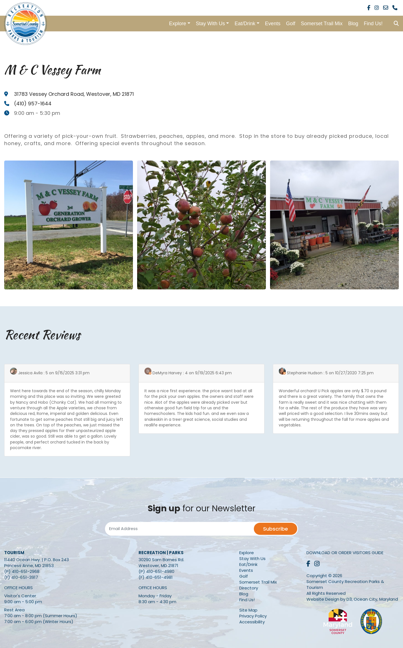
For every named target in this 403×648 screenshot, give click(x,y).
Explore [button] (177, 23)
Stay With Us (252, 558)
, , (74, 93)
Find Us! (373, 23)
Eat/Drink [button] (245, 23)
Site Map (248, 610)
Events (272, 23)
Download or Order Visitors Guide (344, 553)
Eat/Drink (248, 564)
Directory (248, 588)
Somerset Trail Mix (322, 23)
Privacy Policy (253, 616)
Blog (353, 23)
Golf (290, 23)
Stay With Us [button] (210, 23)
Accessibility (252, 622)
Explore (246, 553)
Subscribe (275, 528)
